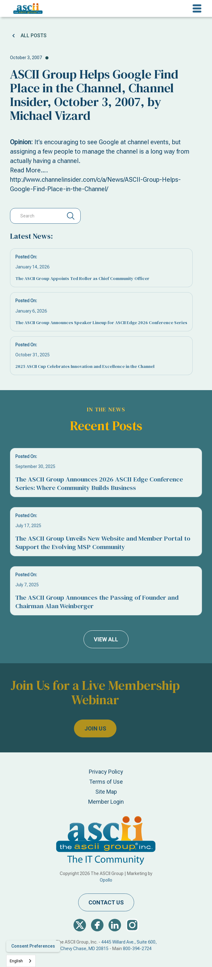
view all (106, 639)
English (16, 961)
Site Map (106, 791)
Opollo (106, 880)
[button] (197, 8)
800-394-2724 (137, 948)
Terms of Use (106, 781)
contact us (106, 902)
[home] (26, 8)
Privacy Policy (106, 771)
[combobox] (21, 961)
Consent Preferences (33, 946)
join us (77, 728)
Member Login (106, 801)
